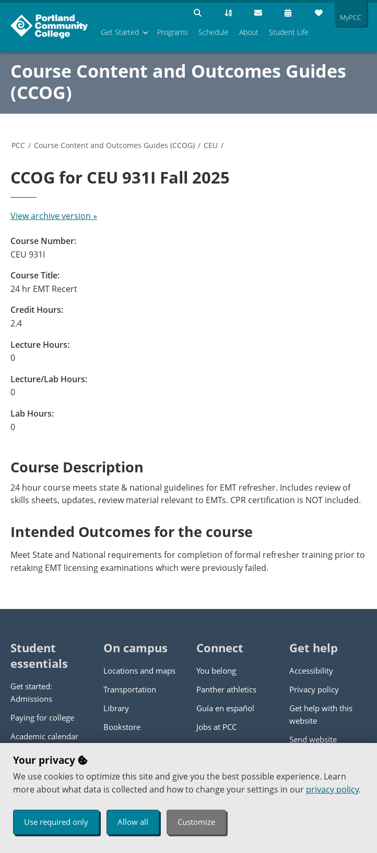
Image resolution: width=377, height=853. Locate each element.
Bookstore (121, 727)
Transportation (129, 689)
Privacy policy (314, 689)
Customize (196, 822)
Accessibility (311, 670)
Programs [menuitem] (172, 32)
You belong (216, 670)
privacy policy (332, 789)
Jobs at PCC (216, 727)
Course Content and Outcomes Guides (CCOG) (178, 81)
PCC (18, 145)
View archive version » (53, 216)
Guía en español (225, 708)
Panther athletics (226, 689)
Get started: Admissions (31, 692)
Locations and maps (139, 670)
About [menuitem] (248, 32)
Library (116, 708)
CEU (211, 145)
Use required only (56, 822)
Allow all (132, 822)
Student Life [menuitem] (289, 32)
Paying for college (42, 717)
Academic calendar (44, 736)
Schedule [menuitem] (213, 32)
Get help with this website (320, 714)
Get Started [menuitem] (120, 32)
